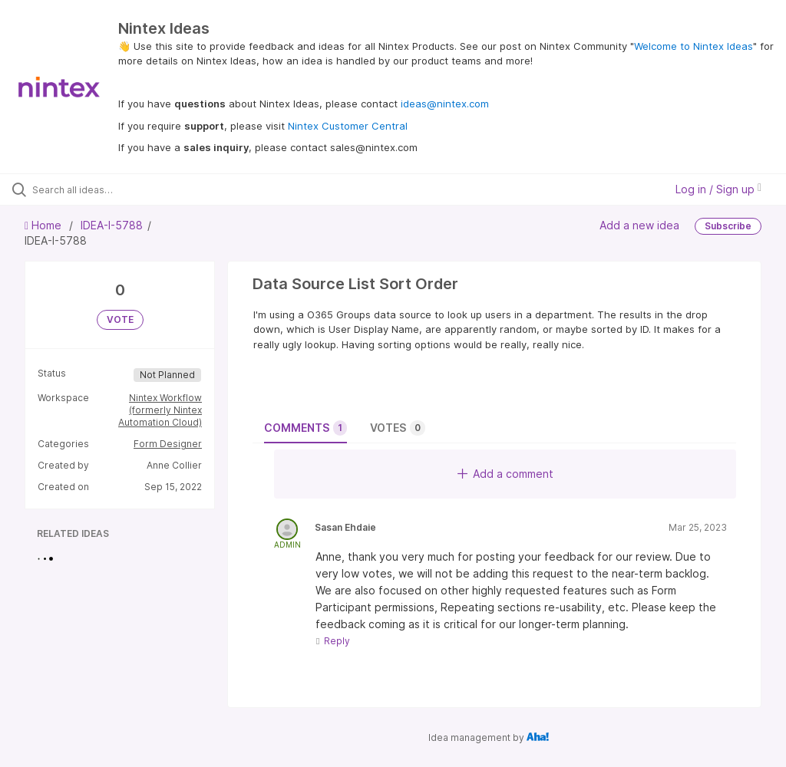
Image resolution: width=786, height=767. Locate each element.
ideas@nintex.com (445, 103)
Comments (305, 428)
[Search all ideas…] (103, 189)
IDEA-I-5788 (112, 225)
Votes (397, 428)
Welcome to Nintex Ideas (693, 46)
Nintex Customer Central (348, 126)
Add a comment (505, 473)
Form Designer (168, 443)
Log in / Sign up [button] (718, 189)
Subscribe (728, 226)
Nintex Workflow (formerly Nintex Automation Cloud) (160, 410)
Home (44, 225)
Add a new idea (639, 225)
